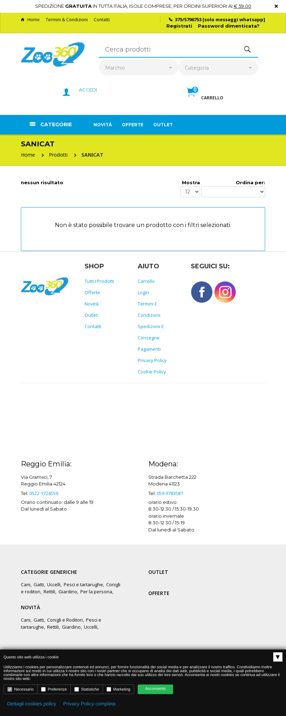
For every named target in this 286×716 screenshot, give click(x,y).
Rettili (49, 591)
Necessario (20, 689)
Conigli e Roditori (65, 620)
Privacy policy (152, 360)
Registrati (179, 26)
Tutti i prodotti (99, 281)
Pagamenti (149, 349)
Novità (102, 124)
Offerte (132, 124)
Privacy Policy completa (89, 703)
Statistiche (86, 689)
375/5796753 (188, 19)
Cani (25, 584)
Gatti (39, 584)
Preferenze (54, 689)
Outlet (163, 124)
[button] (205, 100)
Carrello (146, 281)
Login (143, 292)
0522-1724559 (43, 493)
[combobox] (138, 68)
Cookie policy (152, 371)
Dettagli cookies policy (31, 703)
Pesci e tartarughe (83, 584)
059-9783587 (170, 493)
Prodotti (58, 154)
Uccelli (54, 584)
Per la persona (96, 591)
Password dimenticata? (228, 26)
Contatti (102, 20)
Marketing (118, 689)
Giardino (67, 591)
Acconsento (155, 689)
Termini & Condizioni (67, 20)
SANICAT (92, 154)
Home (30, 20)
